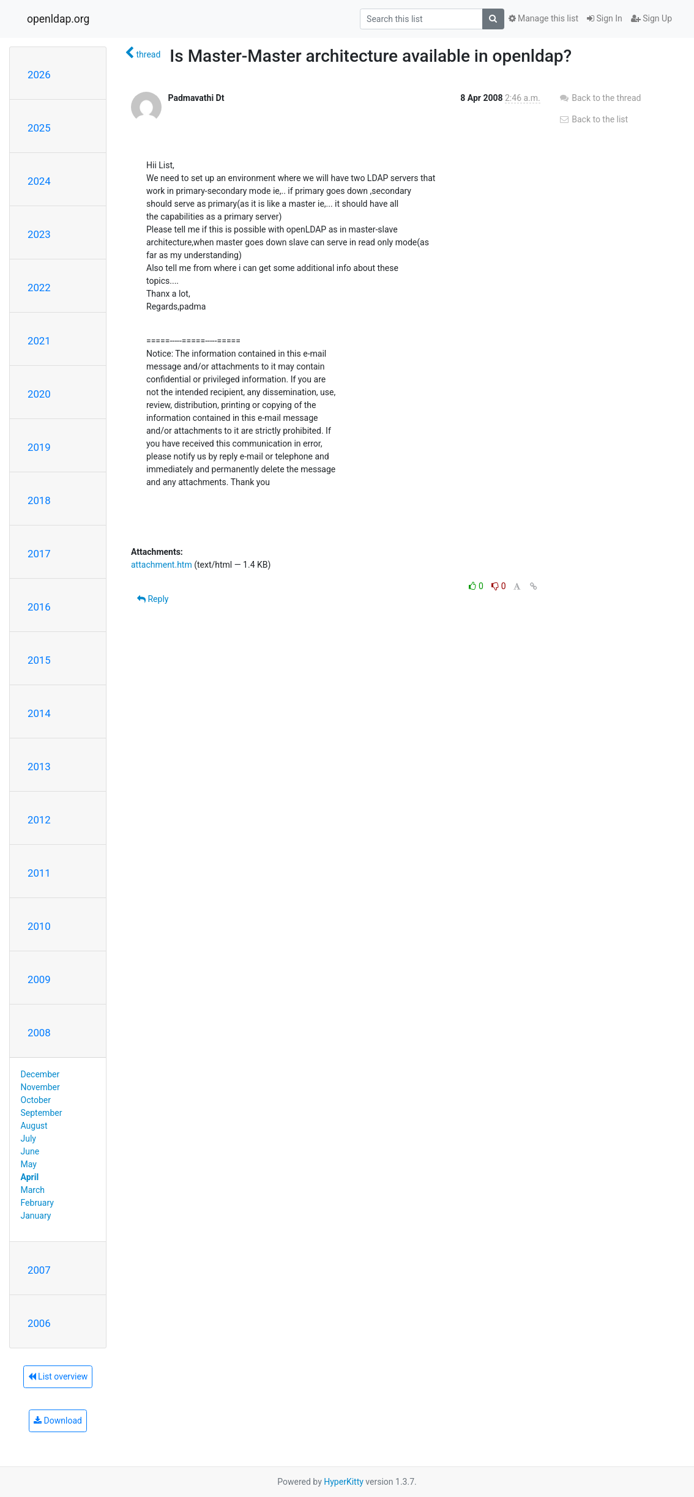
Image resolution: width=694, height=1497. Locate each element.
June (30, 1151)
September (41, 1113)
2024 (39, 181)
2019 (39, 447)
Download (58, 1420)
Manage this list (543, 18)
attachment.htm (161, 565)
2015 (39, 660)
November (40, 1087)
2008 (39, 1033)
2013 (39, 766)
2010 (39, 926)
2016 (39, 607)
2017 (39, 554)
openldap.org (58, 19)
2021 (39, 341)
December (40, 1074)
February (37, 1203)
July (28, 1138)
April (30, 1177)
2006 (39, 1323)
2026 (39, 75)
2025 (39, 128)
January (36, 1215)
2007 (39, 1270)
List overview (58, 1376)
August (34, 1126)
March (33, 1190)
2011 (39, 873)
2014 (39, 713)
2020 (39, 394)
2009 (39, 979)
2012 (39, 820)
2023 (39, 234)
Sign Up (651, 18)
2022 (39, 287)
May (29, 1164)
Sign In (604, 18)
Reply (152, 599)
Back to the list (593, 119)
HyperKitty (344, 1482)
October (36, 1100)
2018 (39, 500)
